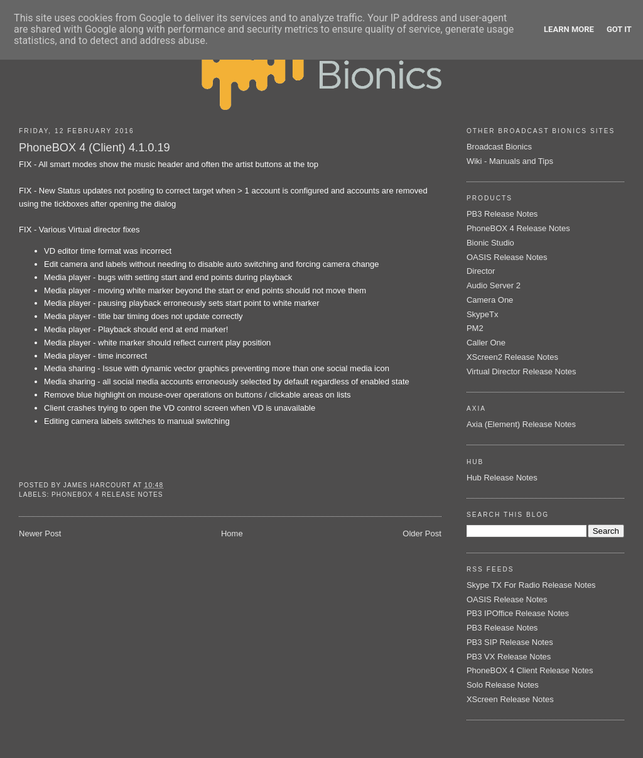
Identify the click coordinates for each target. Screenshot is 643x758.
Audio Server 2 (494, 285)
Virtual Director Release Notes (521, 371)
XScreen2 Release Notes (512, 357)
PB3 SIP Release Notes (510, 642)
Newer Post (40, 533)
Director (481, 271)
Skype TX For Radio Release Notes (531, 585)
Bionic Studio (490, 242)
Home (232, 533)
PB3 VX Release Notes (509, 656)
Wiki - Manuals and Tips (510, 161)
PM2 (475, 328)
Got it (619, 29)
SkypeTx (483, 314)
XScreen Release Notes (510, 699)
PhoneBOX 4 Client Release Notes (530, 670)
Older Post (422, 533)
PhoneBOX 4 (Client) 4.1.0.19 (94, 147)
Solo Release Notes (503, 685)
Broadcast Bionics (499, 146)
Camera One (490, 300)
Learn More (569, 29)
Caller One (486, 342)
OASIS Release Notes (507, 257)
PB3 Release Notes (502, 214)
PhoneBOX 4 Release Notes (107, 494)
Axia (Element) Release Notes (521, 424)
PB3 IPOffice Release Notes (518, 613)
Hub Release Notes (502, 477)
